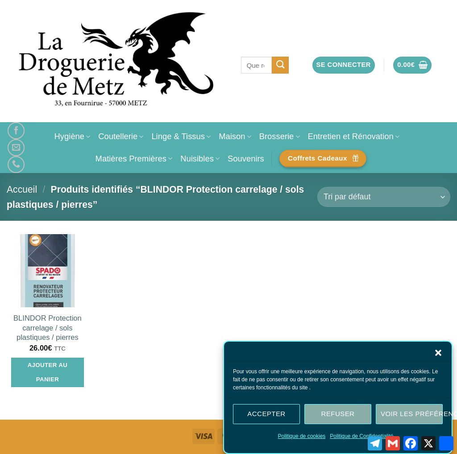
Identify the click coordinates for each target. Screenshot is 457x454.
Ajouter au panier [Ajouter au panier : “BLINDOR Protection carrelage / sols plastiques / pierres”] (48, 372)
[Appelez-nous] (16, 164)
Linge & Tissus (181, 136)
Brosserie (279, 136)
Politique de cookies (302, 438)
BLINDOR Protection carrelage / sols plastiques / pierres (47, 328)
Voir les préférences (412, 415)
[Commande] (383, 197)
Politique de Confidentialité (361, 438)
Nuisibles (200, 158)
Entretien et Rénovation (353, 136)
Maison (235, 136)
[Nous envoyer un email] (16, 147)
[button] (438, 354)
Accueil (22, 189)
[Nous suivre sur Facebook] (16, 130)
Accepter (266, 415)
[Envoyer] (280, 65)
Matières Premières (134, 158)
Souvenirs (246, 158)
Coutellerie (120, 136)
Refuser (338, 415)
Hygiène (72, 136)
